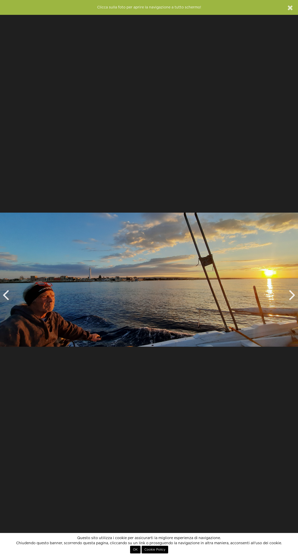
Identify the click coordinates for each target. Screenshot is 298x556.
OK (135, 549)
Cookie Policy (154, 549)
